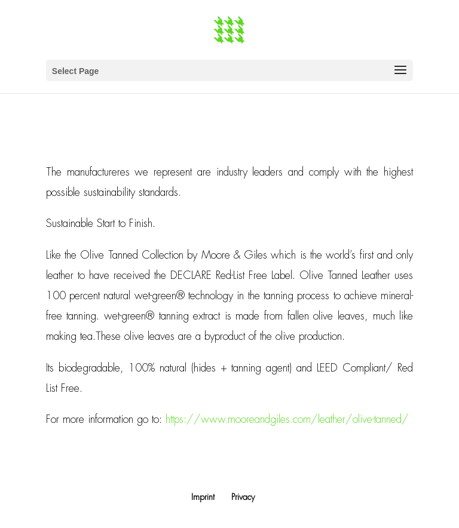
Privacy (243, 497)
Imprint (203, 497)
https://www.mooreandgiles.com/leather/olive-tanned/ (287, 419)
